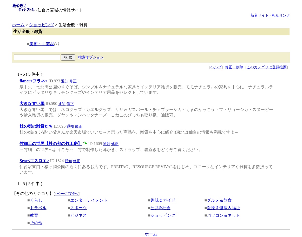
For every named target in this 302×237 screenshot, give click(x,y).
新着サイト (260, 15)
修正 (73, 81)
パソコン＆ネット (223, 215)
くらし (36, 200)
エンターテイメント (89, 200)
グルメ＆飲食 (219, 200)
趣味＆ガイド (162, 200)
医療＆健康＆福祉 (223, 208)
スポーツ (78, 208)
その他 (36, 223)
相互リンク (281, 15)
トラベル (38, 208)
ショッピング (41, 25)
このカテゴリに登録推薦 (267, 67)
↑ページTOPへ (66, 194)
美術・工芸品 (41, 44)
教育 (34, 215)
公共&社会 (160, 208)
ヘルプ (216, 67)
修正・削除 (234, 67)
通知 (64, 81)
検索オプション (91, 57)
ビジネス (78, 215)
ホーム (18, 25)
